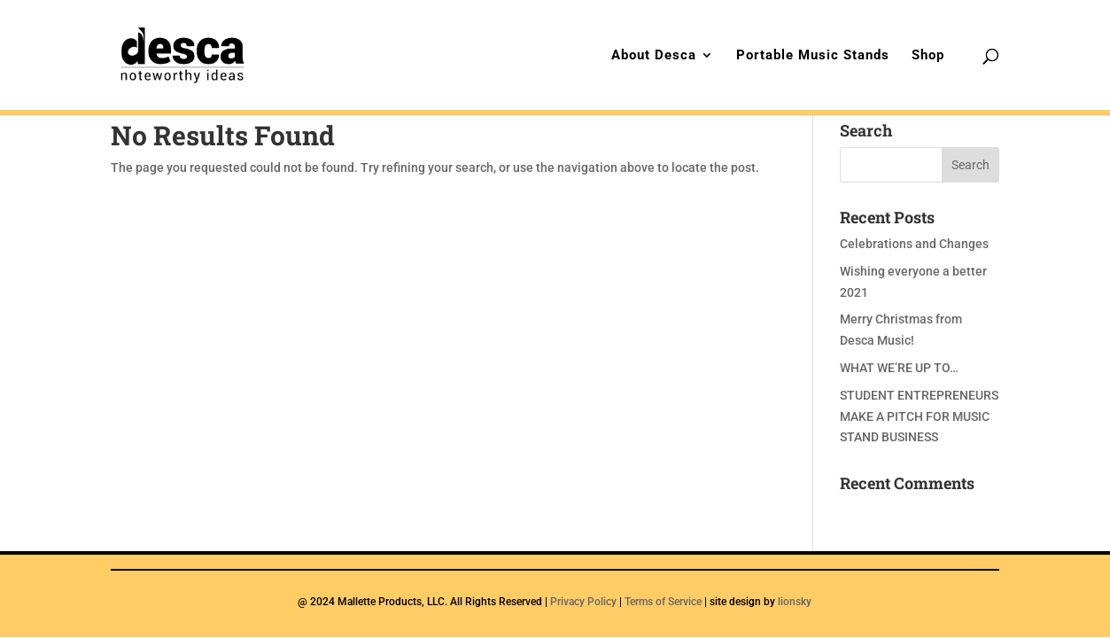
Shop (928, 56)
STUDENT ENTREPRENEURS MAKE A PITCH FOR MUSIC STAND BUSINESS (919, 416)
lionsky (794, 601)
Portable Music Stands (812, 56)
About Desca (653, 56)
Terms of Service (663, 601)
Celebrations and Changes (914, 244)
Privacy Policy (583, 601)
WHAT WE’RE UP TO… (899, 368)
